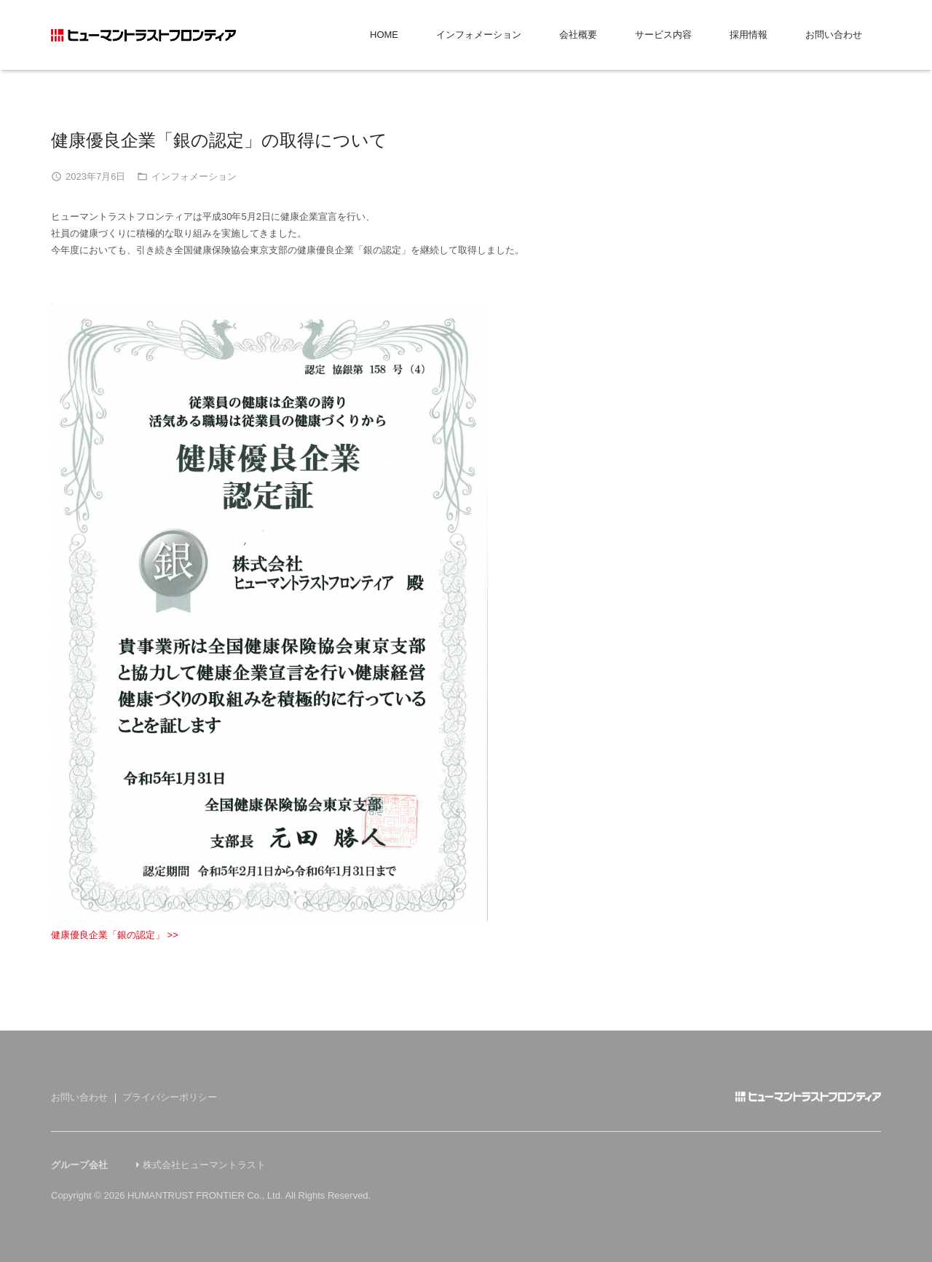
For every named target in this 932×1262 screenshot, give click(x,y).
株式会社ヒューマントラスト (204, 1164)
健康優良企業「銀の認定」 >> (114, 934)
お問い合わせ (79, 1097)
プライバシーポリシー (169, 1097)
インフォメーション (194, 176)
